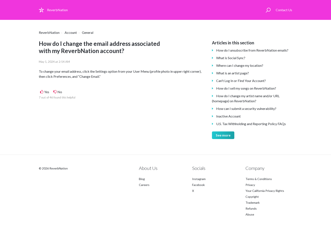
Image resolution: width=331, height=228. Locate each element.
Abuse (250, 214)
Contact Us (284, 10)
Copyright (252, 196)
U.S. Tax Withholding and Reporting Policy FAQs (251, 124)
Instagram (199, 179)
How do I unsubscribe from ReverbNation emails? (252, 50)
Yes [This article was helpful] (46, 92)
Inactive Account (228, 116)
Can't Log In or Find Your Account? (241, 81)
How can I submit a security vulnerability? (246, 108)
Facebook (198, 185)
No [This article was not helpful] (59, 92)
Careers (144, 185)
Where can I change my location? (239, 65)
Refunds (251, 208)
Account (71, 32)
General (87, 32)
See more (223, 135)
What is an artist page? (232, 73)
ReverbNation (49, 32)
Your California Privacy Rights (265, 191)
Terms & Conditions (259, 179)
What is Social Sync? (230, 58)
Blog (142, 179)
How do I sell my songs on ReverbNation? (246, 88)
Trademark (253, 202)
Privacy (250, 185)
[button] (268, 10)
